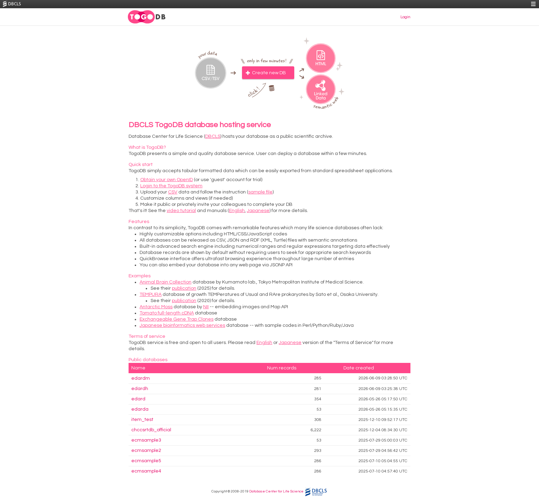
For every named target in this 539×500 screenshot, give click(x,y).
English (237, 210)
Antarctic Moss (156, 306)
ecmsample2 (146, 450)
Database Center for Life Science (276, 491)
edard (138, 399)
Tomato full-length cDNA (167, 313)
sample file (260, 192)
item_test (142, 419)
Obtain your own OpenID (166, 179)
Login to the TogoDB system (171, 186)
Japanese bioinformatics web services (182, 325)
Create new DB (269, 72)
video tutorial (181, 210)
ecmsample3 (146, 440)
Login (405, 17)
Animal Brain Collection (165, 282)
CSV (172, 192)
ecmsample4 (146, 471)
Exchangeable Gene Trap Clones (176, 319)
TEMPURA (151, 294)
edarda (139, 409)
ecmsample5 (146, 460)
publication (184, 288)
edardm (140, 378)
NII (206, 306)
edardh (139, 388)
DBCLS (212, 136)
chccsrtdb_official (151, 429)
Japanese (258, 210)
